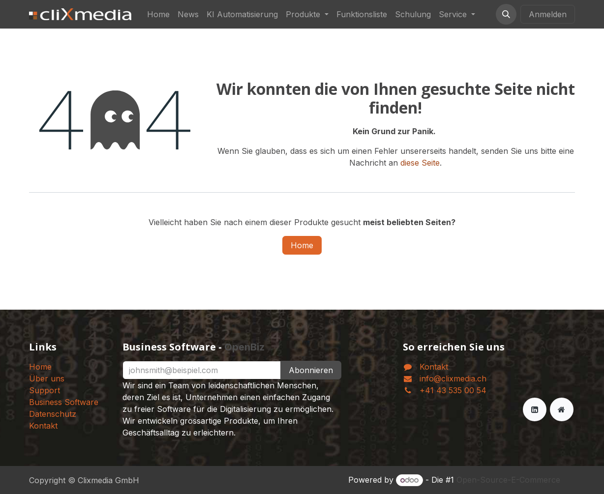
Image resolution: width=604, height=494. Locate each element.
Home (302, 245)
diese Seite (420, 163)
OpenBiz (244, 347)
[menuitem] (158, 14)
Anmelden (548, 14)
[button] (506, 14)
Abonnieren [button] (311, 370)
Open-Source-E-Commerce (508, 480)
